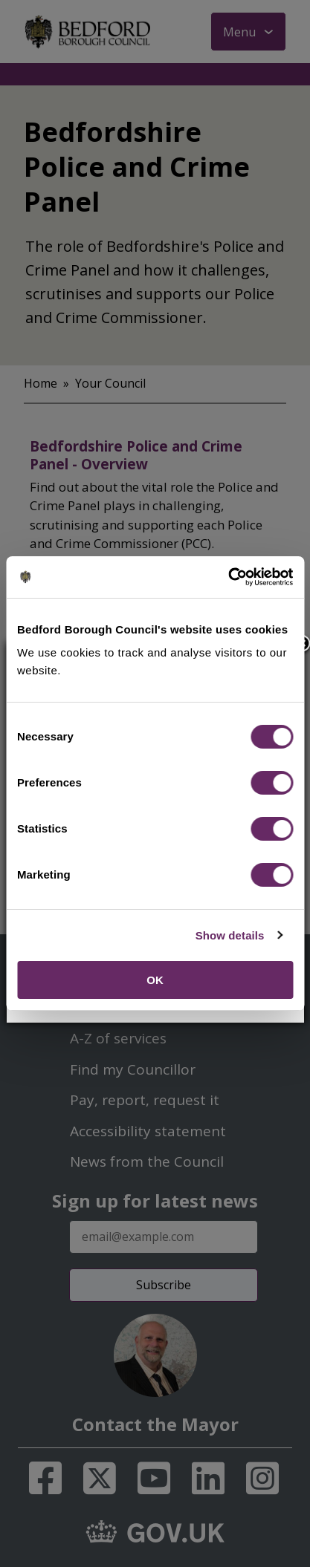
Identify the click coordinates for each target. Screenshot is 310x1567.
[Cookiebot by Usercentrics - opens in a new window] (228, 577)
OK (155, 980)
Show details (230, 935)
